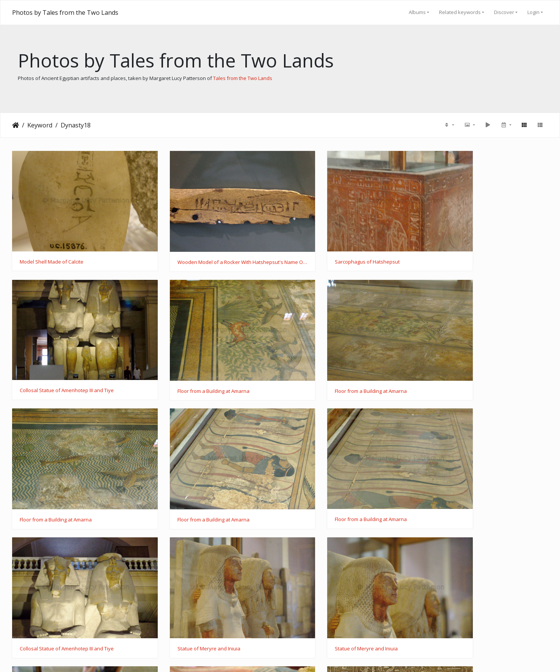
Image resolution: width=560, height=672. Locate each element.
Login (533, 12)
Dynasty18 (76, 125)
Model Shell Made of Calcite (51, 248)
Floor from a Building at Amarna (56, 363)
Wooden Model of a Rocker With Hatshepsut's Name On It (211, 248)
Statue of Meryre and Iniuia (325, 477)
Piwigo (294, 656)
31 (298, 629)
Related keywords (460, 12)
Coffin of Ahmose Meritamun (53, 592)
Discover (504, 12)
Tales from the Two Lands (242, 78)
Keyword (39, 125)
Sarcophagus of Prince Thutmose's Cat (338, 592)
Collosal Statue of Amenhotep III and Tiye (478, 248)
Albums (417, 12)
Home (15, 125)
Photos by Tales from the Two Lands (65, 12)
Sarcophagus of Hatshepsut (326, 248)
